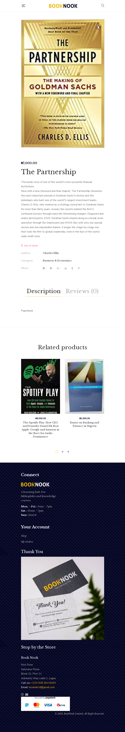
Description (44, 291)
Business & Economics (57, 260)
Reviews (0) (82, 291)
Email (26, 694)
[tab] (43, 291)
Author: (26, 253)
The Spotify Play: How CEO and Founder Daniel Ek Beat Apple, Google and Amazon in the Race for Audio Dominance (40, 429)
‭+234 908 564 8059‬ (43, 683)
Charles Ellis (51, 253)
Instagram (22, 694)
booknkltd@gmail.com (42, 687)
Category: (27, 260)
